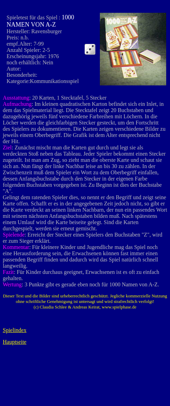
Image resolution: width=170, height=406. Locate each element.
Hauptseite (14, 342)
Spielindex (14, 330)
